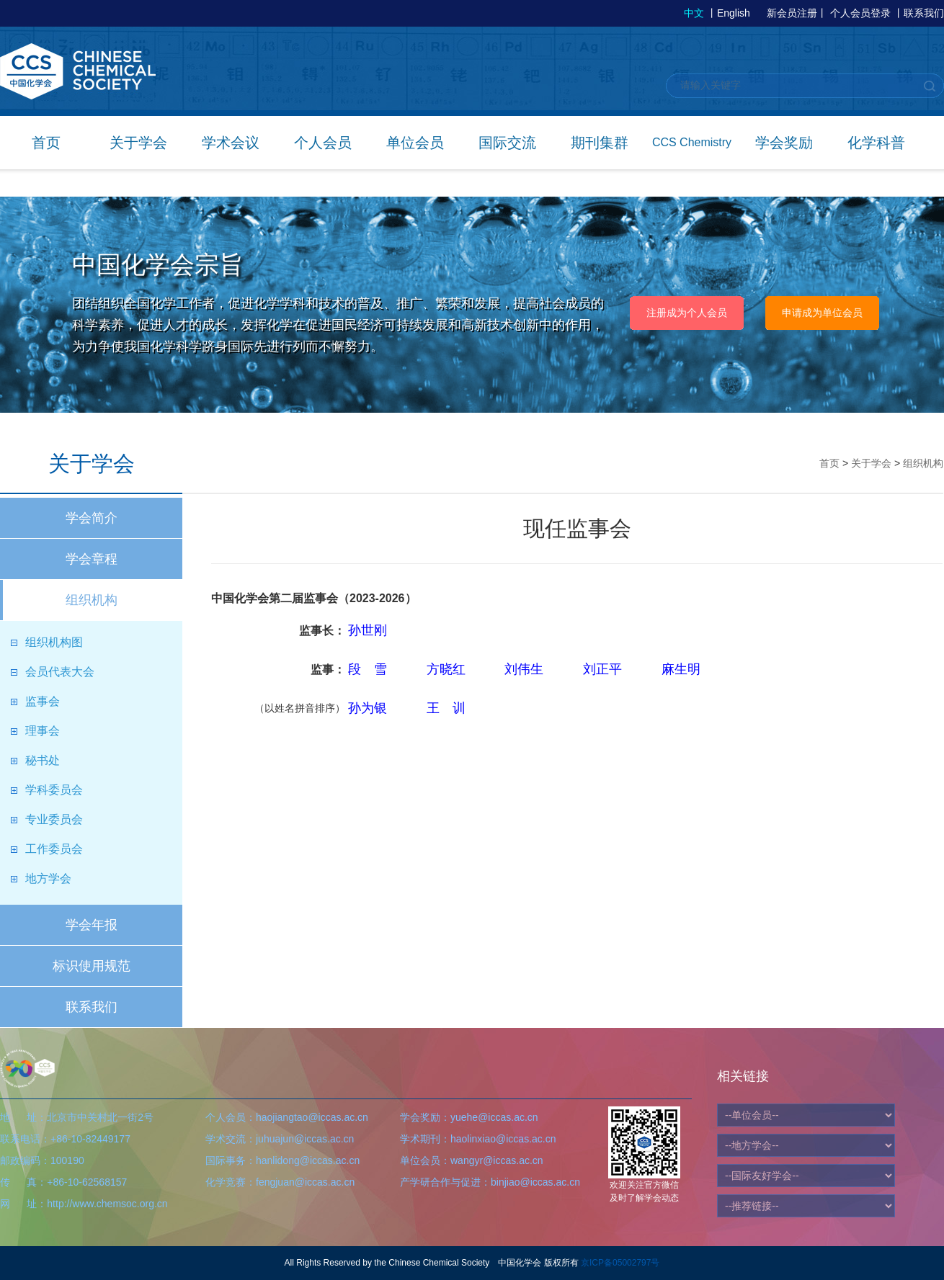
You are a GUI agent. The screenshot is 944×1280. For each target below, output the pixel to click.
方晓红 (446, 669)
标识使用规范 (91, 966)
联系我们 (924, 13)
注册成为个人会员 (686, 312)
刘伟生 (523, 669)
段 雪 (367, 669)
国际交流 (507, 143)
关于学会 (138, 143)
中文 (694, 13)
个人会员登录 (860, 13)
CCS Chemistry (691, 142)
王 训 (446, 708)
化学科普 (876, 143)
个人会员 (323, 143)
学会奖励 (784, 143)
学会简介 (91, 518)
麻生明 (681, 669)
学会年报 (91, 925)
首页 (46, 143)
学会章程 (91, 559)
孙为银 (367, 708)
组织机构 (91, 600)
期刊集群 (599, 143)
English (733, 13)
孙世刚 (367, 630)
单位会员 (415, 143)
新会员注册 (792, 13)
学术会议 (230, 143)
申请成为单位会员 (822, 312)
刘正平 (602, 669)
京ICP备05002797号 (620, 1263)
